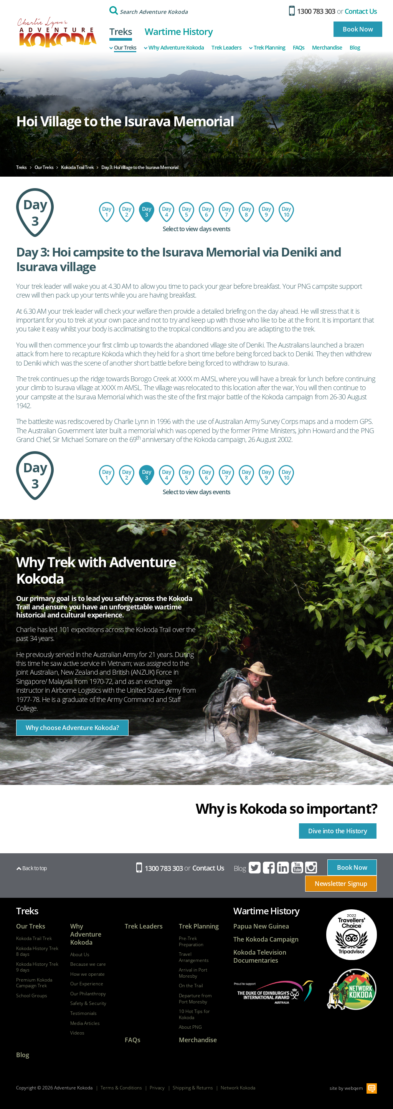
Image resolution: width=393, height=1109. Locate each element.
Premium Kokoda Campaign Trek (34, 983)
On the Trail (191, 986)
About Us (79, 955)
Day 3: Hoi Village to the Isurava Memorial (146, 212)
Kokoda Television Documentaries (259, 956)
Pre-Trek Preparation (191, 941)
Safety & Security (88, 1003)
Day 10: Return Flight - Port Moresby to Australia (286, 212)
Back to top (31, 868)
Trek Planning (267, 47)
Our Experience (86, 984)
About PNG (190, 1027)
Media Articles (85, 1023)
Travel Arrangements (194, 957)
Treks (120, 31)
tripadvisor (351, 934)
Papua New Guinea (261, 926)
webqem (354, 1087)
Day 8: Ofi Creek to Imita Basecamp (246, 212)
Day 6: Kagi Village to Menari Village (206, 212)
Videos (77, 1033)
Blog (355, 47)
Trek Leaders (226, 47)
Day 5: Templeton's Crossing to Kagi (186, 212)
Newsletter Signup (341, 883)
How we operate (87, 974)
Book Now (358, 29)
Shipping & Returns (193, 1087)
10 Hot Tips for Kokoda (194, 1014)
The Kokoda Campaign (266, 939)
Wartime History (179, 31)
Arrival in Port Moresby (193, 973)
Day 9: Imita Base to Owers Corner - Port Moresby (266, 212)
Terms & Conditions (121, 1087)
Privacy (157, 1087)
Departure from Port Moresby (195, 999)
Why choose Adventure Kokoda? (72, 727)
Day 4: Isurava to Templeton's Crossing (166, 212)
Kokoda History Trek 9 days (37, 967)
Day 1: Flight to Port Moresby (106, 212)
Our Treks (123, 47)
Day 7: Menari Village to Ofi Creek (226, 212)
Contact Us (361, 11)
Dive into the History (337, 831)
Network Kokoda (238, 1087)
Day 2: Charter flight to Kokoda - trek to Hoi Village (126, 212)
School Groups (31, 996)
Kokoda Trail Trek (34, 938)
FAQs (298, 47)
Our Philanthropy (88, 994)
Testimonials (83, 1013)
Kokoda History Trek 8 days (37, 951)
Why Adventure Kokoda (174, 47)
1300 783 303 (312, 11)
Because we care (88, 964)
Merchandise (327, 47)
